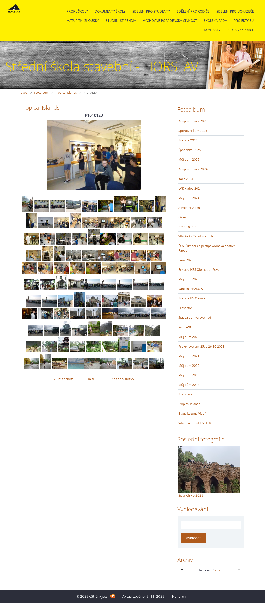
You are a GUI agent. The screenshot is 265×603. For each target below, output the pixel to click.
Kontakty (212, 30)
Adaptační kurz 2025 (193, 121)
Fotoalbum (41, 92)
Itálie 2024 (185, 179)
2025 (218, 570)
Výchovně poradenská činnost (170, 20)
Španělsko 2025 (189, 150)
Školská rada (215, 20)
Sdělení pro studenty (151, 11)
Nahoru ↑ (179, 596)
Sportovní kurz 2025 (192, 131)
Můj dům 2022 (188, 337)
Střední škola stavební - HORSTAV (101, 66)
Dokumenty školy (110, 11)
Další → (92, 379)
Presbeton (185, 308)
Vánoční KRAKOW (190, 289)
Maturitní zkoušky (83, 20)
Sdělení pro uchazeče (235, 11)
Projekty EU (244, 20)
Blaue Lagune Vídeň (192, 413)
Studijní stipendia (121, 20)
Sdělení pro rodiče (193, 11)
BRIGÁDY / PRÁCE (240, 30)
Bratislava (185, 394)
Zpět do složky (122, 379)
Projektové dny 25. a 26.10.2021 (201, 346)
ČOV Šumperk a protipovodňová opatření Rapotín (207, 248)
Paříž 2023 (186, 260)
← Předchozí (64, 379)
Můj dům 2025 (188, 159)
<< (183, 570)
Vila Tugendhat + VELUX (195, 423)
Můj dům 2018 (188, 385)
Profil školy (77, 11)
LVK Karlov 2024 (190, 188)
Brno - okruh (187, 227)
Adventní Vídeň (189, 207)
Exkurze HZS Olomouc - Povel (199, 269)
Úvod (24, 92)
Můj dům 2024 (188, 198)
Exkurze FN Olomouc (193, 298)
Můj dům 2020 (188, 365)
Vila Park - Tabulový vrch (195, 236)
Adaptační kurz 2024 (193, 169)
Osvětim (184, 217)
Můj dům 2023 (188, 279)
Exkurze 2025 (188, 140)
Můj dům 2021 (188, 356)
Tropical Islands (66, 92)
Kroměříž (184, 327)
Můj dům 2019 (188, 375)
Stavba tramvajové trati (194, 317)
